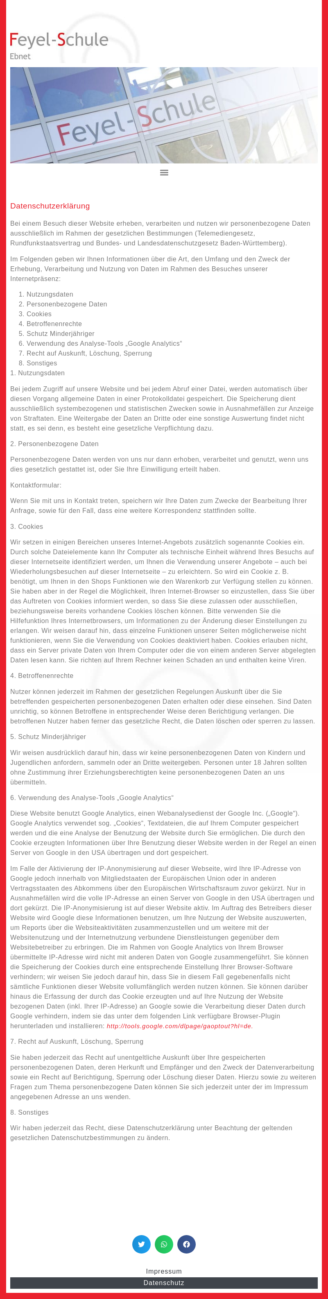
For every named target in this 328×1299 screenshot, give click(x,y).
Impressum (164, 1271)
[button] (164, 172)
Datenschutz (164, 1282)
